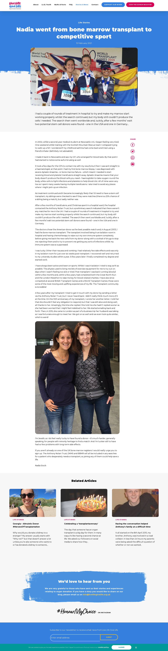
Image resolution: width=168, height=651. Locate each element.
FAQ (71, 4)
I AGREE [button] (121, 647)
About (35, 4)
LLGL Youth (46, 4)
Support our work (113, 4)
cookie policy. (103, 647)
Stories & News (82, 4)
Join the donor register (140, 4)
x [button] (136, 647)
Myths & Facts (60, 4)
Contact (94, 4)
